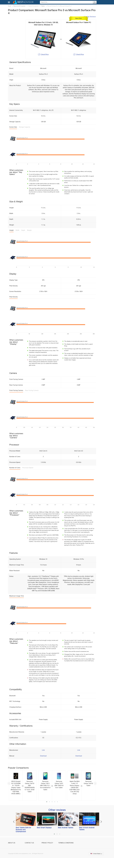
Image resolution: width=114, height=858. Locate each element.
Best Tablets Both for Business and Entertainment (23, 829)
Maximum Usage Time (16, 596)
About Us (11, 843)
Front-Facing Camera (16, 390)
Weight (29, 230)
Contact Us (29, 843)
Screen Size (13, 127)
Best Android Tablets (65, 828)
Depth (23, 230)
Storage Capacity (24, 127)
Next (95, 783)
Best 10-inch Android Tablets (86, 829)
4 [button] (55, 802)
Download (43, 756)
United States (96, 853)
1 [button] (47, 802)
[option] (23, 785)
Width (17, 230)
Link (43, 750)
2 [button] (49, 802)
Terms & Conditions (65, 843)
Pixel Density (13, 297)
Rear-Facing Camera (31, 390)
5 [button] (57, 802)
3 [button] (52, 802)
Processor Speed (27, 468)
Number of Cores (14, 468)
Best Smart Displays (44, 828)
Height (11, 230)
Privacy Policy (47, 843)
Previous (9, 783)
